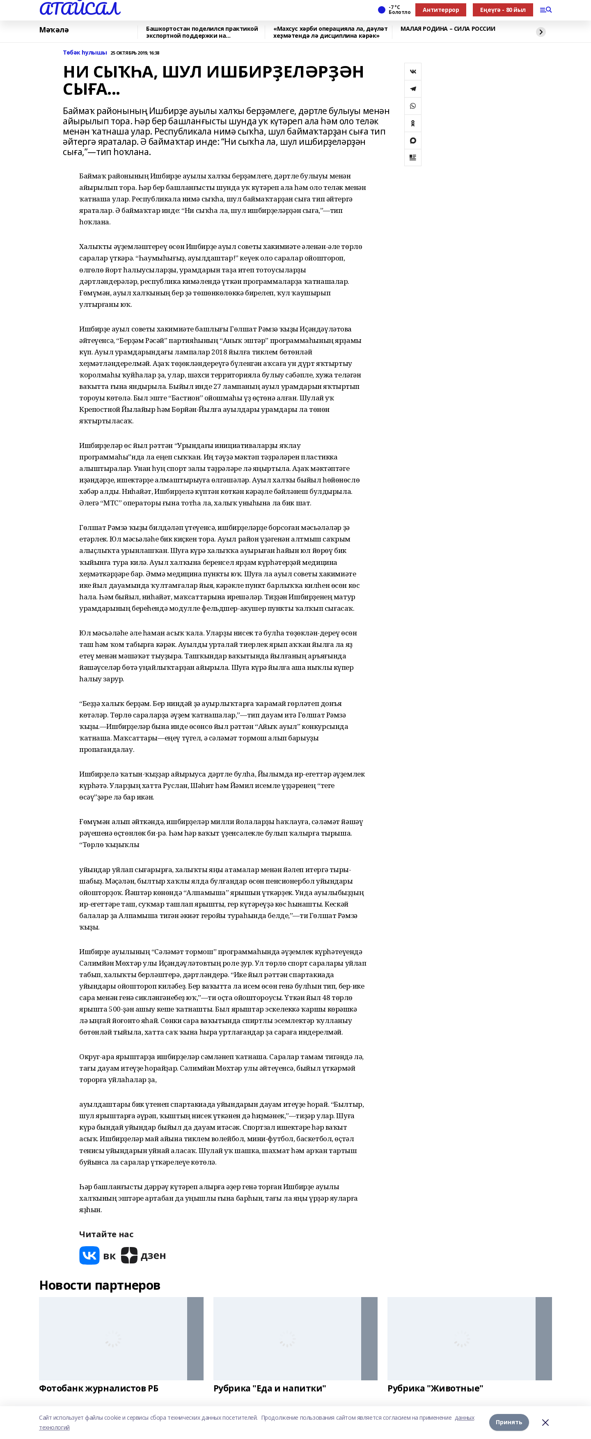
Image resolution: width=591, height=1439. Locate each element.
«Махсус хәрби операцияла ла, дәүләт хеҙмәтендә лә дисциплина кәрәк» (330, 32)
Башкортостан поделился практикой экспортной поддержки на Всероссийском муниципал (202, 32)
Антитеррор (441, 10)
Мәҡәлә (54, 29)
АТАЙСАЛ (79, 8)
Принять (509, 1422)
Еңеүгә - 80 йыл (503, 10)
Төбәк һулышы (85, 52)
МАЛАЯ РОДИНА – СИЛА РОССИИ (448, 28)
